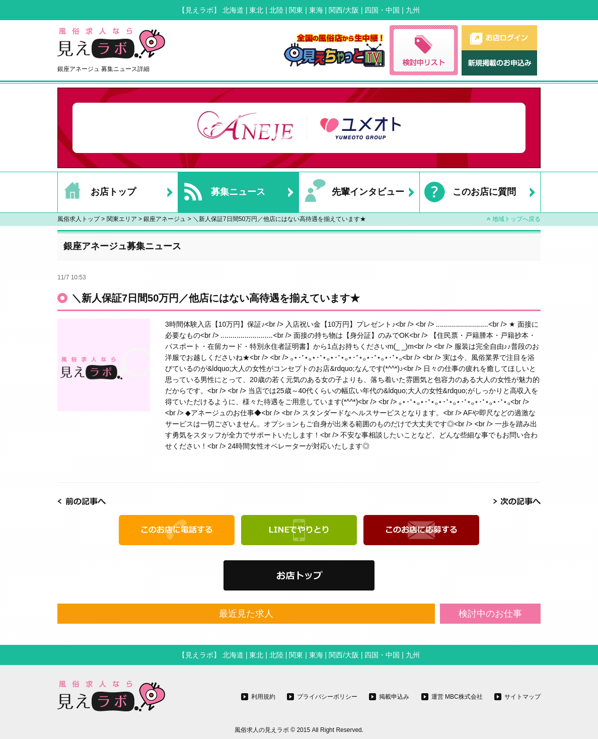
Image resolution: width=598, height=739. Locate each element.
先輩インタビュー (351, 192)
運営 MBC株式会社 (457, 696)
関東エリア (122, 219)
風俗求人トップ (78, 219)
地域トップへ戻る (514, 219)
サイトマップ (522, 696)
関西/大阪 (344, 10)
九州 (413, 10)
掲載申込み (394, 696)
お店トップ (97, 192)
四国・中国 (382, 10)
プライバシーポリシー (327, 696)
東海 (316, 10)
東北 (256, 10)
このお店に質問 (468, 192)
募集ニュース (221, 192)
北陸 (276, 10)
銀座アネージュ (164, 219)
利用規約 (263, 696)
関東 (296, 10)
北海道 (233, 10)
